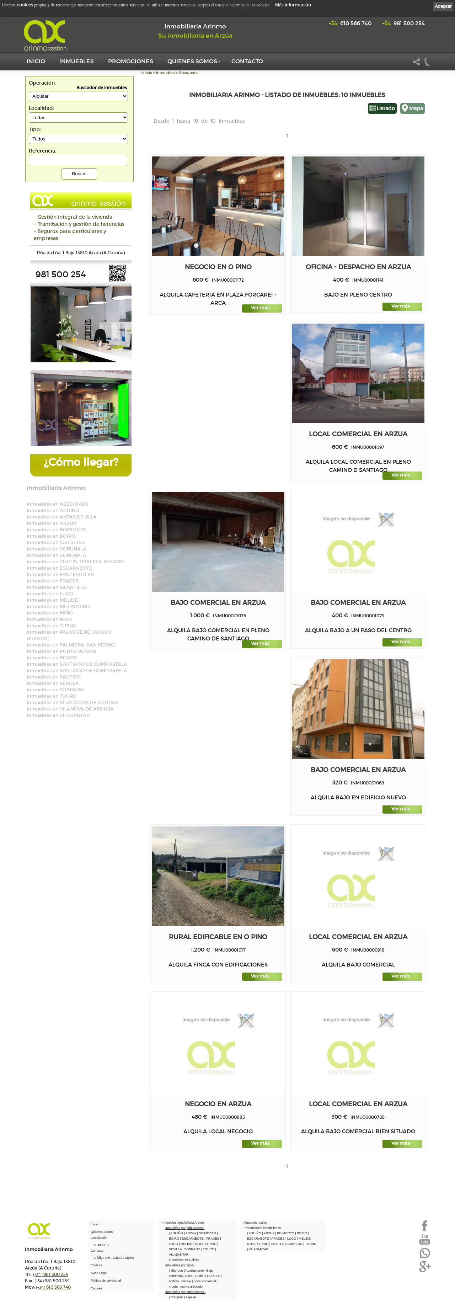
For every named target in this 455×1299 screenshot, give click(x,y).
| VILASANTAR (257, 1249)
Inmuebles (76, 61)
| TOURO (208, 1249)
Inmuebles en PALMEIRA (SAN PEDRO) (71, 645)
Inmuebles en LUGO (50, 594)
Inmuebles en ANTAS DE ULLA (62, 517)
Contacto (247, 61)
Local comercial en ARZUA (358, 434)
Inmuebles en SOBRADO (55, 690)
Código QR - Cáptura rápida (114, 1258)
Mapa (416, 108)
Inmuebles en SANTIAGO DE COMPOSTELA (77, 664)
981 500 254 (403, 23)
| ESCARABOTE (192, 1238)
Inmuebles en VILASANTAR (58, 715)
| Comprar (176, 1297)
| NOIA (198, 1244)
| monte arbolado (191, 1286)
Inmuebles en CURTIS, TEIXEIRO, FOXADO (75, 562)
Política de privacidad (106, 1280)
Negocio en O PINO (218, 267)
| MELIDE (186, 1244)
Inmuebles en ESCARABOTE (59, 568)
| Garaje (186, 1281)
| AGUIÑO (176, 1233)
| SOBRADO (192, 1249)
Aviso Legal (99, 1273)
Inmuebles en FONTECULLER (60, 574)
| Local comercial (204, 1281)
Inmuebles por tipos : (180, 1265)
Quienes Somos (192, 61)
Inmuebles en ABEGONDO (57, 504)
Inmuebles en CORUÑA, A (56, 549)
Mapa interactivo (255, 1222)
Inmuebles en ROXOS (52, 658)
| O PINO (211, 1244)
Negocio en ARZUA (218, 1104)
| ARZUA (190, 1233)
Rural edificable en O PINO (218, 937)
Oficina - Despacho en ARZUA (358, 267)
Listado (386, 108)
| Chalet (199, 1276)
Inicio (36, 61)
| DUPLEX (213, 1276)
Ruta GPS (101, 1245)
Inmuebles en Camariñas (56, 542)
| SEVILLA (277, 1244)
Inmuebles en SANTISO (54, 677)
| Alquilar (190, 1297)
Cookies (96, 1288)
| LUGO (291, 1238)
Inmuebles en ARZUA (52, 523)
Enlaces (96, 1265)
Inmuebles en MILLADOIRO (58, 606)
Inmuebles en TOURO (52, 696)
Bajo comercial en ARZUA (218, 602)
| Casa (188, 1276)
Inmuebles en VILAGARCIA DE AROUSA (72, 702)
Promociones (130, 61)
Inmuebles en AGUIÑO (53, 510)
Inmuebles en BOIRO (51, 536)
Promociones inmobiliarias (262, 1228)
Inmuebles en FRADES (53, 581)
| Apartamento (194, 1270)
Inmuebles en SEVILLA (53, 683)
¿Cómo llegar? (81, 462)
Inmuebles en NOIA (49, 619)
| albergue (176, 1270)
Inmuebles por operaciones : (185, 1292)
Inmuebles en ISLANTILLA (56, 587)
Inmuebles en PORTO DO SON (61, 651)
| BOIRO (301, 1233)
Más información (293, 4)
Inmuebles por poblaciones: (184, 1228)
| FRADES (212, 1238)
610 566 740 (350, 23)
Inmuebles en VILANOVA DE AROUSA (70, 709)
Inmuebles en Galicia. (184, 1260)
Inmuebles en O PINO (52, 626)
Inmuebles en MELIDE (52, 600)
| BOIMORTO (207, 1233)
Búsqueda (188, 72)
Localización (99, 1238)
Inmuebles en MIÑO (50, 613)
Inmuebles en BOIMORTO (56, 530)
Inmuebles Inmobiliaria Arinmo (183, 1222)
